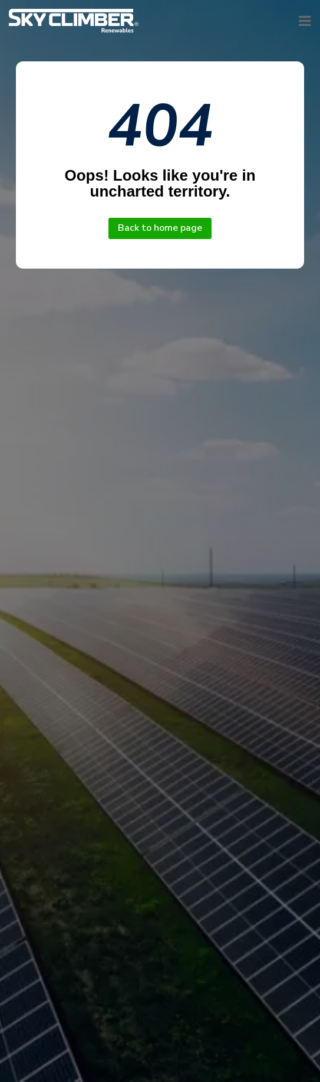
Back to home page (160, 227)
